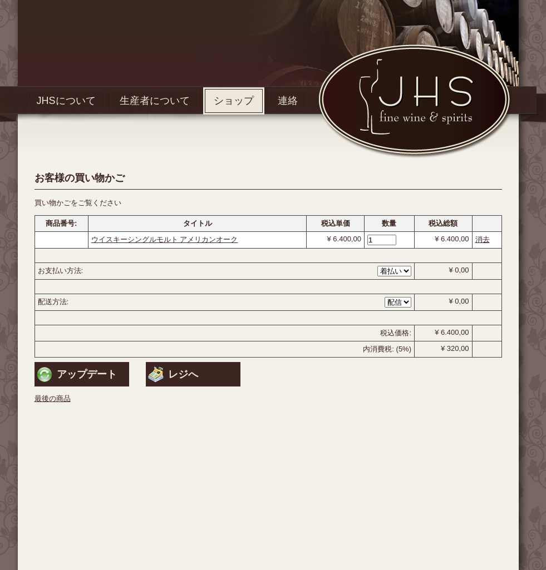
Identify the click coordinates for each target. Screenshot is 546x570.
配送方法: (53, 302)
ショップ (234, 100)
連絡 (288, 100)
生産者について (155, 100)
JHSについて (66, 100)
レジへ (183, 374)
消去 (482, 239)
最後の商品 (53, 398)
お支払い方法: (60, 270)
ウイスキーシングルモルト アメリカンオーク (164, 239)
